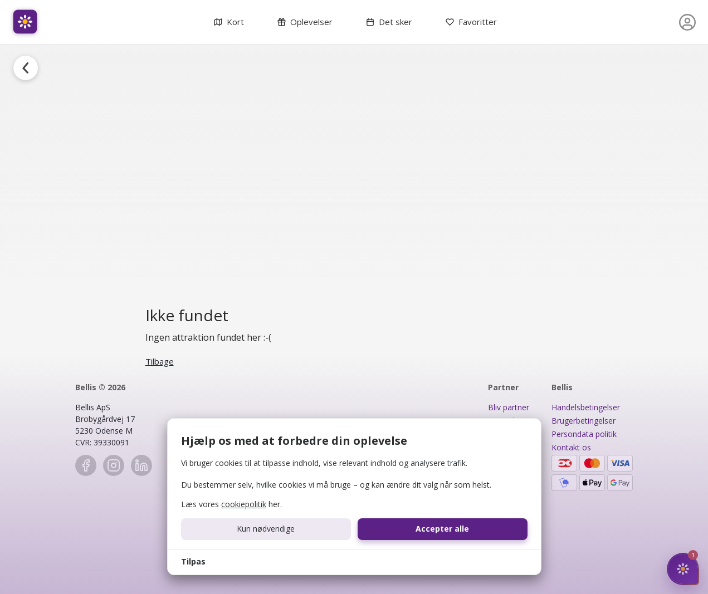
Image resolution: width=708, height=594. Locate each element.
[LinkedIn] (141, 465)
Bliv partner (508, 407)
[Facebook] (85, 465)
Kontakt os (571, 447)
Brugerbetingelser (583, 420)
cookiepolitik (243, 504)
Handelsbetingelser (585, 407)
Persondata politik (584, 434)
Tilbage (159, 361)
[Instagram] (113, 465)
